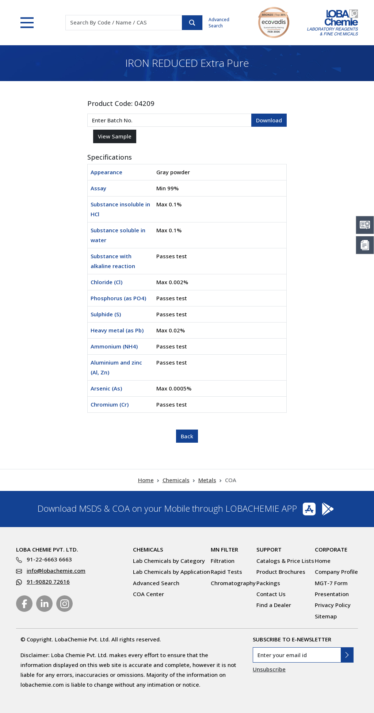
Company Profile (336, 571)
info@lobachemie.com (56, 570)
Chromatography (233, 583)
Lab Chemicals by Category (169, 560)
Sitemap (326, 616)
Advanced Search (219, 22)
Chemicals (176, 480)
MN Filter (224, 549)
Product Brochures (280, 571)
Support (269, 549)
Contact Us (271, 594)
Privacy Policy (333, 605)
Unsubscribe (269, 669)
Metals (207, 480)
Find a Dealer (273, 605)
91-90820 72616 (48, 581)
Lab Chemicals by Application (171, 571)
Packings (268, 583)
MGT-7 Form (331, 583)
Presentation (332, 594)
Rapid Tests (226, 571)
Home (146, 480)
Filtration (222, 560)
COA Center (148, 594)
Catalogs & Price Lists (285, 560)
